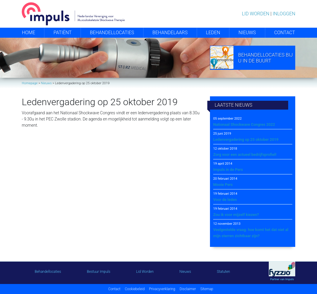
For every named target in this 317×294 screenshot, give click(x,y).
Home (28, 32)
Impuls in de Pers (228, 169)
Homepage (30, 83)
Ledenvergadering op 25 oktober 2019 (245, 139)
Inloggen (284, 13)
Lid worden (255, 13)
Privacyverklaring (162, 289)
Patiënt (62, 32)
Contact (284, 32)
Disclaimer (188, 289)
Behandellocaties (112, 32)
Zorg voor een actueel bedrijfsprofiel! (244, 154)
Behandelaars (170, 32)
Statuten (223, 272)
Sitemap (206, 289)
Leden (213, 32)
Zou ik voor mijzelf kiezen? (236, 214)
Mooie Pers (223, 184)
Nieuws (247, 32)
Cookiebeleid (135, 289)
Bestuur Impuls (99, 272)
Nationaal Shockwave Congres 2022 (244, 124)
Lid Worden (145, 272)
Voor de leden (225, 199)
